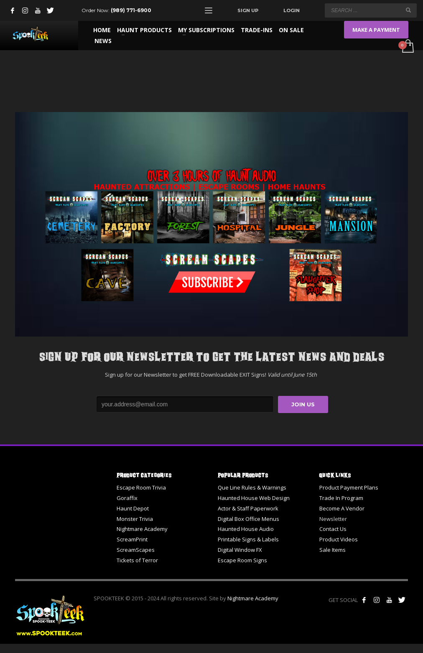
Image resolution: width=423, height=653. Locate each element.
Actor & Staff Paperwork (248, 508)
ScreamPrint (132, 539)
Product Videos (338, 539)
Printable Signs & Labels (248, 539)
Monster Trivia (135, 519)
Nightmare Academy (142, 529)
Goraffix (127, 498)
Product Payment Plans (348, 487)
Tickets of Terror (137, 560)
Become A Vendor (341, 508)
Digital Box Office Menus (248, 519)
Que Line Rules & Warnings (252, 487)
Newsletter (333, 519)
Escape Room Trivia (141, 487)
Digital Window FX (240, 550)
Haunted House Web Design (254, 498)
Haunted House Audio (246, 529)
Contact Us (333, 529)
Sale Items (332, 550)
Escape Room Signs (242, 560)
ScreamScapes (136, 550)
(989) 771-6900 (131, 10)
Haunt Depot (133, 508)
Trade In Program (341, 498)
